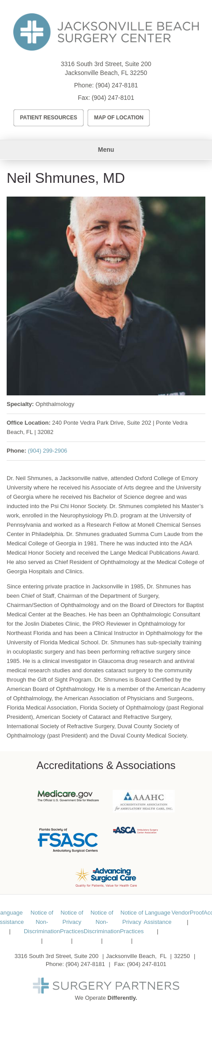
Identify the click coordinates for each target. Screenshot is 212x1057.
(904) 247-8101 (113, 97)
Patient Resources (48, 117)
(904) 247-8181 (116, 85)
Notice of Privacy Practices (71, 922)
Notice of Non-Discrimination (42, 922)
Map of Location (119, 117)
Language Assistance (158, 917)
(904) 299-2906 (47, 450)
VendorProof (188, 912)
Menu (106, 149)
